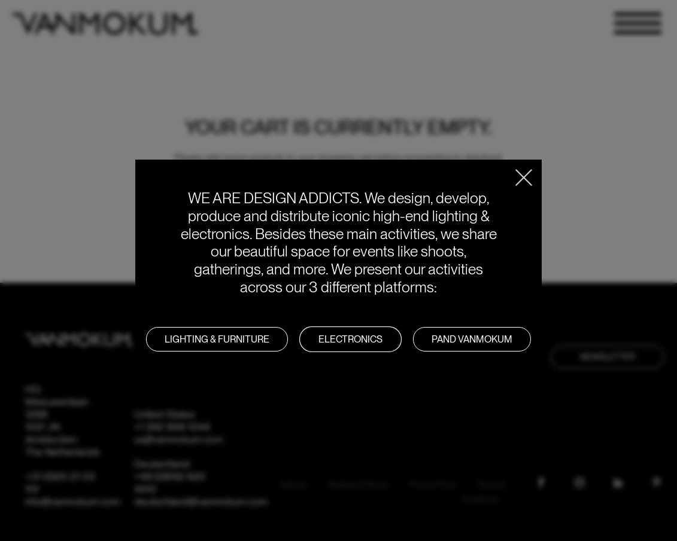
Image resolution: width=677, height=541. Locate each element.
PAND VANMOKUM (472, 339)
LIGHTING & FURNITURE (217, 339)
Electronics (350, 339)
